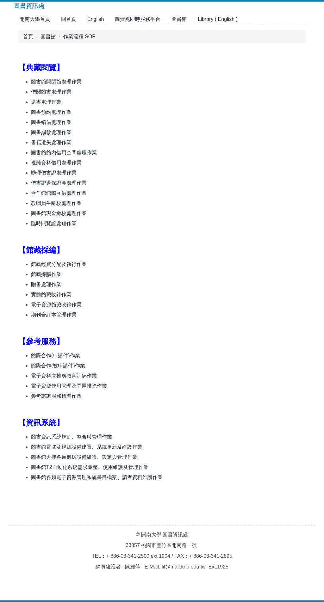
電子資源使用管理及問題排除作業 (69, 386)
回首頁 (68, 19)
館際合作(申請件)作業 (55, 355)
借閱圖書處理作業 (51, 92)
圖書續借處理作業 (51, 122)
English (95, 19)
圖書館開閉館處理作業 (56, 81)
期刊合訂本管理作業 (54, 314)
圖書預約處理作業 (51, 112)
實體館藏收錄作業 (51, 294)
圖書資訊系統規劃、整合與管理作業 (71, 436)
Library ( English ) (217, 19)
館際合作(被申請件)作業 (58, 365)
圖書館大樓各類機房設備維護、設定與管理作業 (84, 457)
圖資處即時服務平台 (137, 19)
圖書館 (179, 19)
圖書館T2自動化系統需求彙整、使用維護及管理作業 (89, 467)
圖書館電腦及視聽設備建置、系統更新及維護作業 (86, 447)
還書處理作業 (46, 102)
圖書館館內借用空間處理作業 (64, 152)
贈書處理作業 (46, 284)
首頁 (28, 36)
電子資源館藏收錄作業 (56, 304)
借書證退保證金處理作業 (59, 183)
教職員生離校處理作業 (56, 203)
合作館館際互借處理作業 (59, 193)
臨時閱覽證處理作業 (54, 223)
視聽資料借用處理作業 (56, 162)
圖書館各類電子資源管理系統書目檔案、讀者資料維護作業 (97, 477)
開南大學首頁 (35, 19)
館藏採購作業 (46, 274)
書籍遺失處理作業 (51, 142)
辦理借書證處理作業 (54, 172)
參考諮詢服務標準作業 (56, 396)
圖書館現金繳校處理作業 (59, 213)
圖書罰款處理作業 (51, 132)
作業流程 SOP (79, 36)
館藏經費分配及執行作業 (59, 264)
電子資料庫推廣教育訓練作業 (64, 375)
